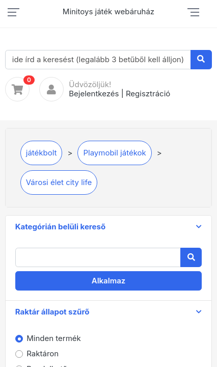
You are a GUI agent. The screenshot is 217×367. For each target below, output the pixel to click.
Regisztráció (148, 93)
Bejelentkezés (94, 93)
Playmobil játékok (114, 153)
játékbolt (41, 153)
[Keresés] (201, 59)
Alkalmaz (109, 280)
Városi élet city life (59, 182)
